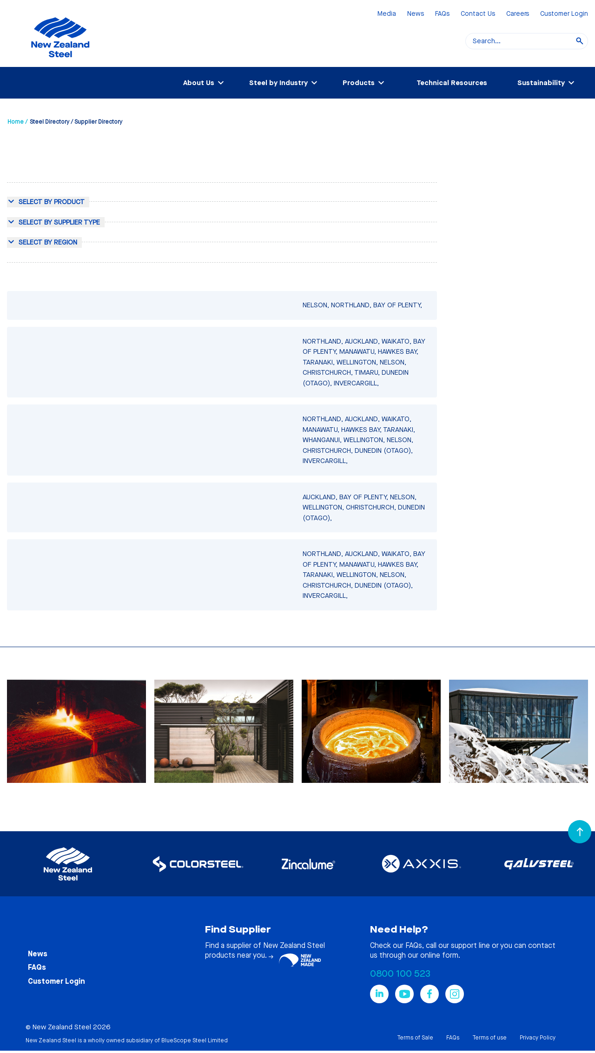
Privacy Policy (537, 1037)
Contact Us (478, 14)
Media (386, 14)
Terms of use (489, 1037)
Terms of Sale (415, 1037)
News (415, 14)
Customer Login (564, 14)
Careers (517, 14)
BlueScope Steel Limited (194, 1040)
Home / (17, 122)
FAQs (442, 14)
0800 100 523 (400, 973)
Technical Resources (451, 82)
